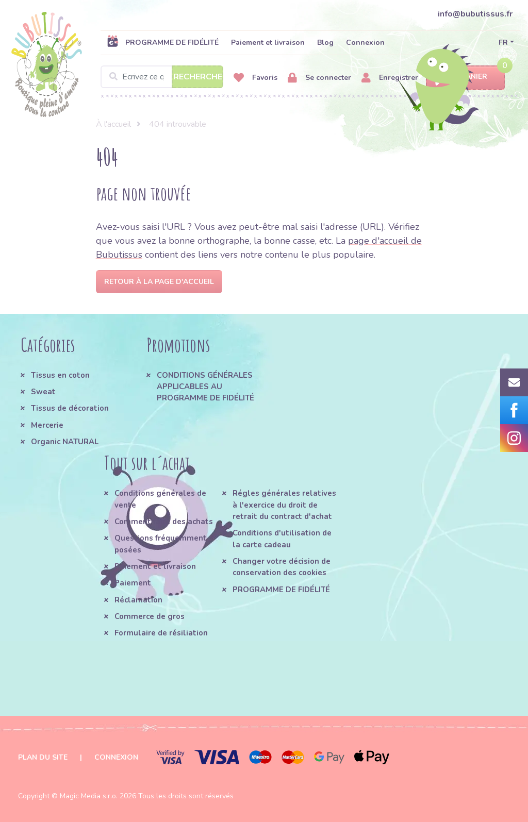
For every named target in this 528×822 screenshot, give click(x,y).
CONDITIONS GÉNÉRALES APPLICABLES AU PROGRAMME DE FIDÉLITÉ (205, 387)
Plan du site (43, 757)
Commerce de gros (149, 616)
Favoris (255, 78)
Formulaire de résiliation (161, 633)
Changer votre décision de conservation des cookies (282, 567)
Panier (465, 77)
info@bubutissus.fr (475, 14)
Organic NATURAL (64, 442)
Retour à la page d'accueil (159, 282)
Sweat (43, 392)
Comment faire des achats (163, 521)
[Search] (162, 76)
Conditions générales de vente (160, 499)
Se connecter (319, 78)
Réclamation (138, 600)
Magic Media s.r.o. (89, 796)
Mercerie (47, 425)
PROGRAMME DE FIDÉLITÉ (163, 42)
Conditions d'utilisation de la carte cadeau (282, 538)
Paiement (132, 583)
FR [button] (503, 42)
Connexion (365, 42)
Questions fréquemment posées (160, 544)
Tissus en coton (60, 375)
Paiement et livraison (268, 42)
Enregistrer (389, 78)
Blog (325, 42)
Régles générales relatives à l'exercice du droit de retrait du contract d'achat (284, 505)
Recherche (197, 76)
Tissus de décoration (70, 408)
